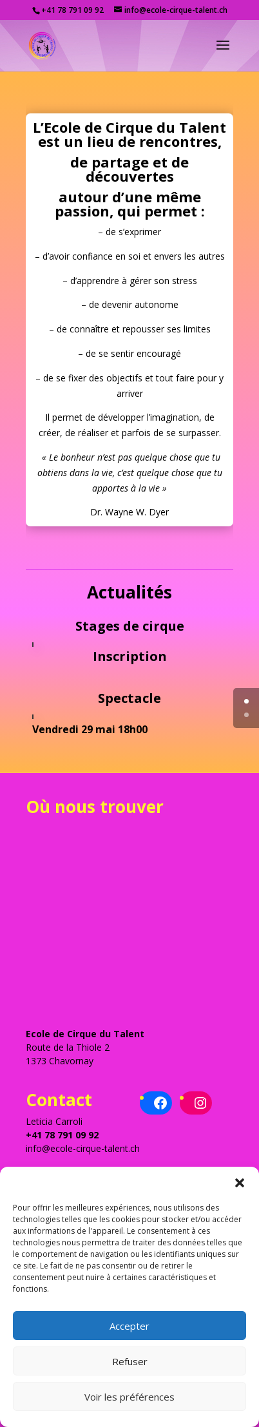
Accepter (129, 1325)
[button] (239, 1182)
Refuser (130, 1361)
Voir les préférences (129, 1396)
